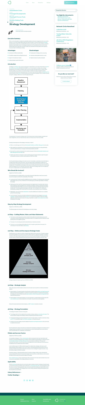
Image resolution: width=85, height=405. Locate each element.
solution (12, 68)
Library (33, 399)
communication (25, 338)
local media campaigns (27, 319)
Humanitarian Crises (16, 10)
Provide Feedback (66, 81)
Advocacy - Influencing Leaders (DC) (65, 19)
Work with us (40, 2)
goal (47, 66)
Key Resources (46, 401)
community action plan (42, 314)
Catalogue (48, 2)
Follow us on (62, 400)
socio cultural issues (42, 197)
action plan (20, 152)
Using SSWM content (47, 399)
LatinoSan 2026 (61, 29)
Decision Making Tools (16, 20)
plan (19, 66)
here (61, 58)
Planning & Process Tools (17, 17)
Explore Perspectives (70, 2)
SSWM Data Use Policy (24, 401)
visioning (27, 225)
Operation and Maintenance (63, 20)
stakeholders (26, 191)
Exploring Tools (46, 72)
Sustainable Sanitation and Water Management (35, 145)
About (33, 2)
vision (19, 73)
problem (17, 68)
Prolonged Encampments (18, 13)
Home (27, 2)
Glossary (22, 399)
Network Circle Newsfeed (65, 26)
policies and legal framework (43, 291)
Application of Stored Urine (63, 16)
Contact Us (34, 401)
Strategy (45, 42)
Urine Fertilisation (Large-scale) (64, 17)
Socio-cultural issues (13, 357)
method (16, 66)
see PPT (27, 196)
